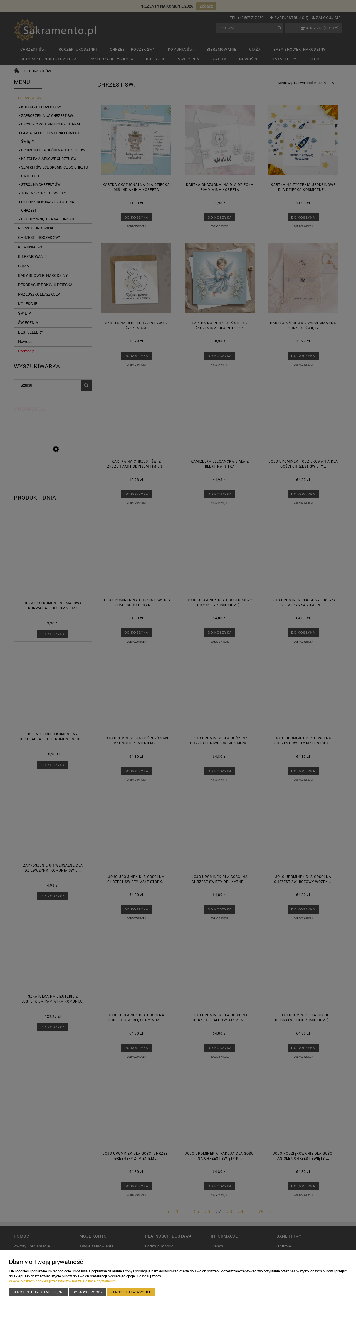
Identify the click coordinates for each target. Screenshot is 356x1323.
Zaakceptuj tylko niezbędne (39, 1292)
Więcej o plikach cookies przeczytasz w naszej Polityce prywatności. (63, 1281)
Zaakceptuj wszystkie (130, 1292)
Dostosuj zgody (88, 1292)
